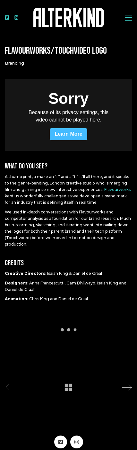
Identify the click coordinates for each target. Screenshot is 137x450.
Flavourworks (117, 189)
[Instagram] (76, 442)
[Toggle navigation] (128, 17)
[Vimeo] (60, 442)
